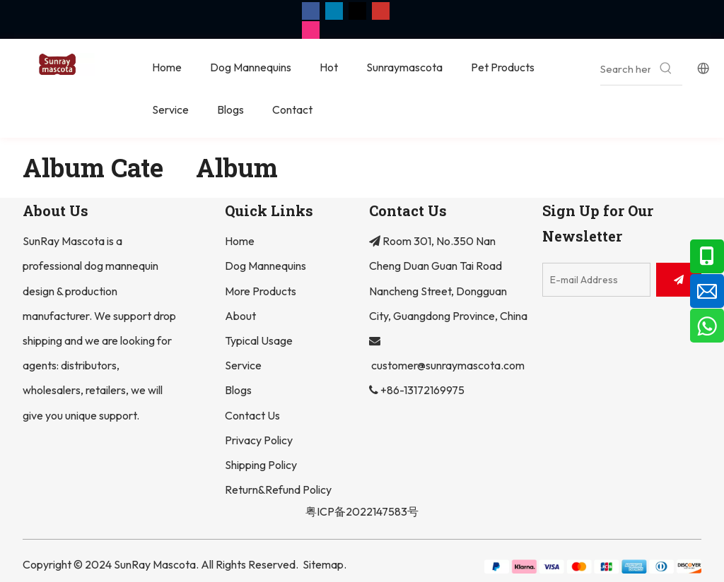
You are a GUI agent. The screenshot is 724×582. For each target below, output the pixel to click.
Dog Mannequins (265, 266)
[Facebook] (311, 10)
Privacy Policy (259, 440)
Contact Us (252, 415)
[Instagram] (311, 30)
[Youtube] (381, 10)
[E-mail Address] (596, 280)
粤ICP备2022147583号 (362, 511)
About (240, 316)
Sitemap (323, 564)
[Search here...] (625, 69)
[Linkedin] (334, 10)
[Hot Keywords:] (666, 69)
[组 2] (592, 565)
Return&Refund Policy (278, 489)
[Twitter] (357, 10)
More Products (260, 291)
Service (243, 365)
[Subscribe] (678, 280)
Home (240, 241)
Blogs (238, 390)
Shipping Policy (261, 465)
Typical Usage (259, 340)
